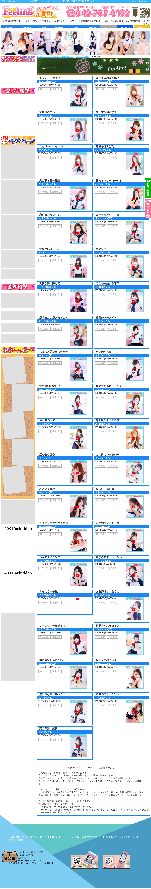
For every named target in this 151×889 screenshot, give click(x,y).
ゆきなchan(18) (47, 595)
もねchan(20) (102, 355)
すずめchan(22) (103, 629)
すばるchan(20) (47, 629)
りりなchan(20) (47, 321)
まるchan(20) (46, 423)
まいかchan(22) (47, 389)
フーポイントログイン (139, 1)
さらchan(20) (46, 458)
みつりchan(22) (47, 526)
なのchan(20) (46, 150)
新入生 (29, 837)
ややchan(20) (46, 252)
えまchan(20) (102, 321)
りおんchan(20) (103, 81)
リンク (134, 837)
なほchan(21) (102, 287)
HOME (12, 837)
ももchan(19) (46, 355)
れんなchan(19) (103, 150)
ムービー (59, 837)
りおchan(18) (46, 732)
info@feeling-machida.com (28, 860)
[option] (9, 43)
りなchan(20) (102, 697)
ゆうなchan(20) (103, 663)
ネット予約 (124, 837)
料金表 (36, 837)
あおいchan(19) (103, 115)
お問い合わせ (15, 840)
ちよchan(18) (102, 252)
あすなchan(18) (47, 218)
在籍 (18, 837)
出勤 (23, 837)
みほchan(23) (102, 423)
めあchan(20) (102, 184)
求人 (42, 837)
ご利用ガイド (111, 837)
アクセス (49, 837)
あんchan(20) (102, 595)
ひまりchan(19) (47, 184)
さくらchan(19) (103, 218)
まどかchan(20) (47, 663)
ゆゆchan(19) (46, 115)
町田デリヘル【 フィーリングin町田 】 (35, 863)
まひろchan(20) (47, 560)
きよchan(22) (102, 458)
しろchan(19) (46, 697)
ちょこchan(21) (47, 81)
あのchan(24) (102, 526)
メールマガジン (85, 837)
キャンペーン (70, 837)
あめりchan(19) (47, 287)
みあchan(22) (46, 492)
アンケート (99, 837)
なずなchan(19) (103, 560)
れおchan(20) (102, 389)
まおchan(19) (102, 492)
